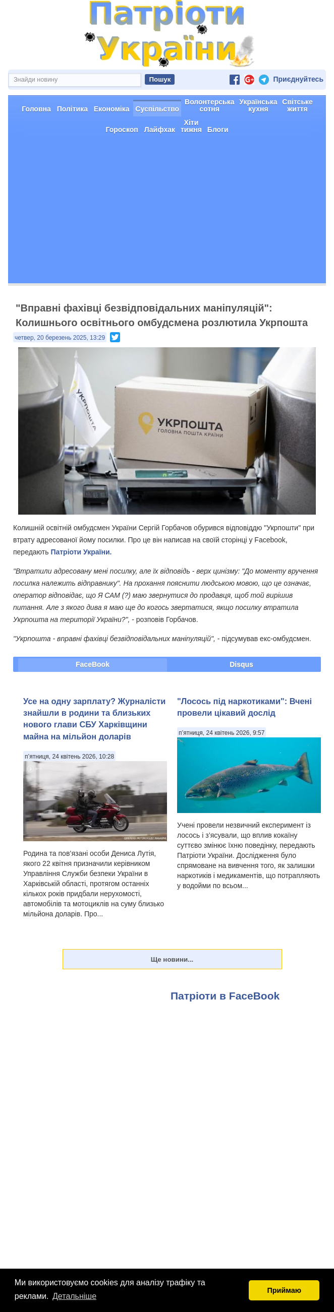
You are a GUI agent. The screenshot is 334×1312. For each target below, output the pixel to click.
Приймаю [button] (284, 1290)
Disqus (241, 700)
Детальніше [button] (74, 1296)
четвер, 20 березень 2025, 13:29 (60, 373)
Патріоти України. (81, 588)
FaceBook (92, 700)
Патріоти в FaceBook (225, 1031)
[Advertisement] (167, 248)
